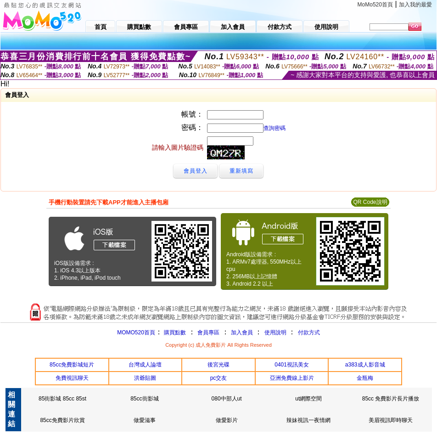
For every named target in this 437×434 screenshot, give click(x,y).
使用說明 (275, 332)
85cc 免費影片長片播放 (391, 398)
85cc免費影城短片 (72, 364)
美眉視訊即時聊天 (391, 420)
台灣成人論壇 (145, 364)
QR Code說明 (370, 202)
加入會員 (242, 332)
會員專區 (208, 332)
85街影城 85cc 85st (62, 398)
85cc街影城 (144, 398)
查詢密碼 (274, 128)
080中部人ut (227, 398)
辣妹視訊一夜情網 (308, 420)
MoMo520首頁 (375, 4)
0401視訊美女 (292, 364)
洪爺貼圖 (145, 378)
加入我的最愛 (415, 4)
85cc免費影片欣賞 (62, 420)
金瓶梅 (365, 378)
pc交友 (218, 378)
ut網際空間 (308, 398)
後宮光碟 (218, 364)
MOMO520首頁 (136, 332)
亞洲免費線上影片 (292, 378)
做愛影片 (227, 420)
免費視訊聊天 (72, 378)
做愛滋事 (145, 420)
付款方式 (309, 332)
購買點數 (174, 332)
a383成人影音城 (365, 364)
